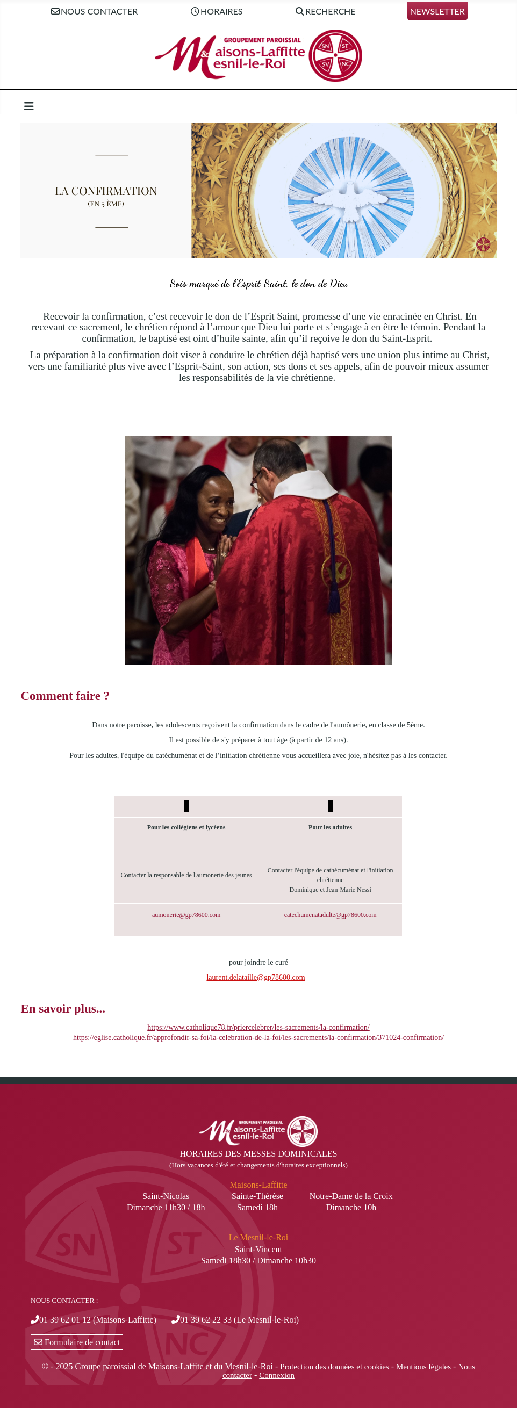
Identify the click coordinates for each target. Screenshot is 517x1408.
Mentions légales (423, 1366)
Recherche (325, 11)
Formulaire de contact (77, 1342)
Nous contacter (93, 11)
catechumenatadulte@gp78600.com (330, 915)
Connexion (277, 1375)
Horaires (215, 11)
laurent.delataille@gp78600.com (255, 977)
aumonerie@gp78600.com (186, 915)
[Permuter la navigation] (29, 106)
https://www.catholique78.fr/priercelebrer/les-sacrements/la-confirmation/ (258, 1027)
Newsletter (437, 11)
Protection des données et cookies (334, 1366)
